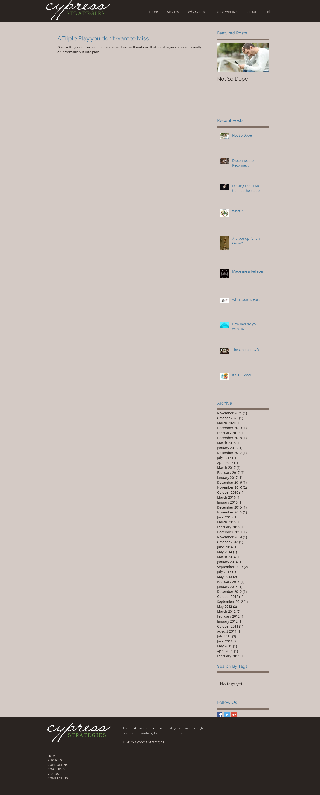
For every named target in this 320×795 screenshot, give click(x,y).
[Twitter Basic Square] (227, 714)
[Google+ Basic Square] (234, 714)
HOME (52, 755)
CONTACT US (57, 778)
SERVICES (54, 760)
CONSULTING (57, 764)
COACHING (56, 769)
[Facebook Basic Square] (219, 714)
